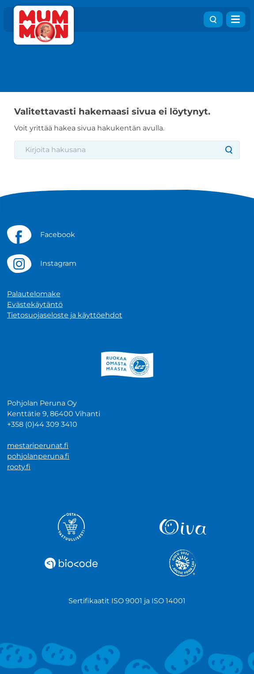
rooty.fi (18, 467)
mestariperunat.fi (37, 445)
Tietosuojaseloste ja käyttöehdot (64, 315)
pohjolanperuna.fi (38, 456)
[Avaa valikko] (235, 19)
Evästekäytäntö (35, 304)
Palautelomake (34, 294)
